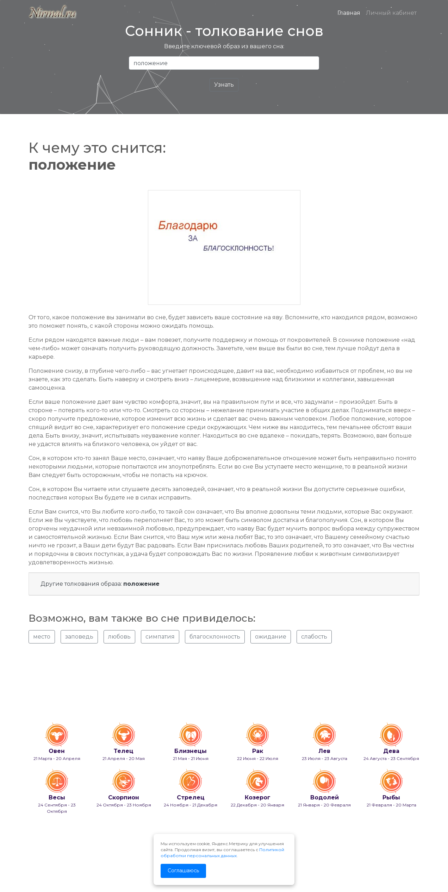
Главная (348, 13)
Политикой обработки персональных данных (222, 852)
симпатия (160, 636)
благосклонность (214, 636)
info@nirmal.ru (44, 868)
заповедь (79, 636)
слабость (314, 636)
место (41, 636)
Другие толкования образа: (100, 583)
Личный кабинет (391, 13)
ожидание (270, 636)
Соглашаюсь (183, 870)
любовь (119, 636)
